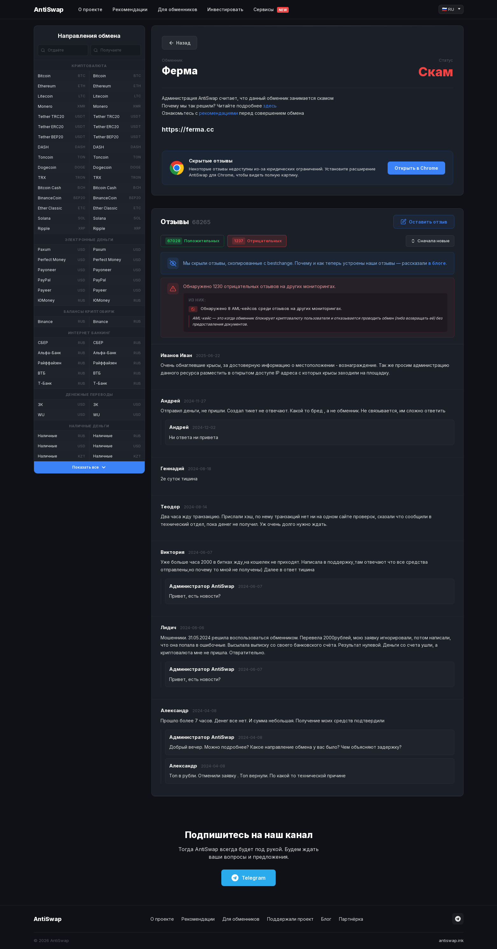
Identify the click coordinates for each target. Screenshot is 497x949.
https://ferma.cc (188, 129)
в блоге (437, 263)
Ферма (180, 71)
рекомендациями (218, 113)
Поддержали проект (290, 919)
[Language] (451, 9)
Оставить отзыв (424, 221)
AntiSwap (49, 9)
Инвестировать (225, 9)
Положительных (192, 240)
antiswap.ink (451, 940)
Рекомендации (130, 9)
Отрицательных (257, 240)
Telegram (248, 877)
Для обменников (177, 9)
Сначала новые (430, 241)
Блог (326, 919)
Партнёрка (351, 919)
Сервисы (271, 10)
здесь (270, 105)
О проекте (90, 9)
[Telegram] (458, 919)
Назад (179, 43)
